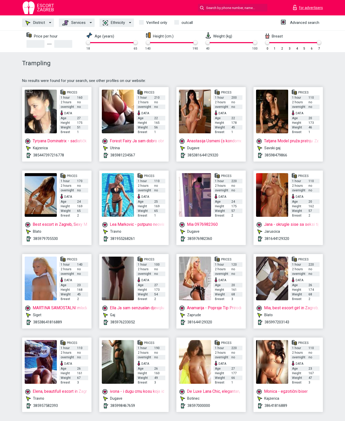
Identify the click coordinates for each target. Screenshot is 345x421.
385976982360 (199, 238)
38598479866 (276, 155)
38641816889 (276, 405)
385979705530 (45, 238)
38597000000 (198, 405)
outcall (187, 22)
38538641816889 (47, 322)
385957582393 (45, 405)
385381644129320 (202, 155)
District (35, 22)
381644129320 (277, 238)
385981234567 (122, 155)
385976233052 (122, 322)
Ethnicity (114, 22)
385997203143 (277, 322)
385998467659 (122, 405)
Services (74, 22)
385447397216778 (48, 155)
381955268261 (122, 238)
